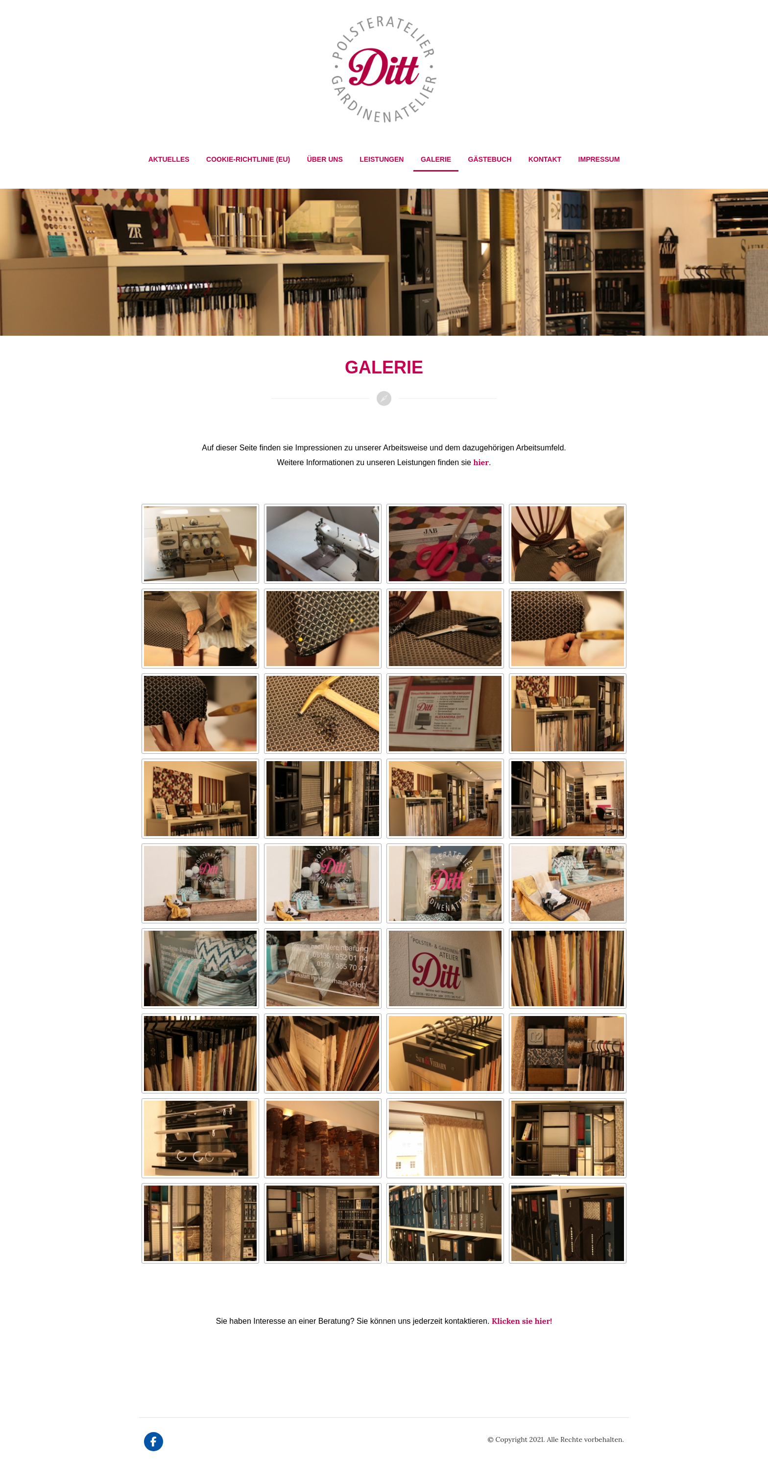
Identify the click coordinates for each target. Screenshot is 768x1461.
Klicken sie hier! (522, 1321)
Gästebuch (490, 159)
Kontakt (544, 159)
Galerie (436, 159)
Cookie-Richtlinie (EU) (248, 159)
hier (480, 462)
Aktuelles (169, 159)
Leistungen (382, 159)
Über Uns (325, 159)
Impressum (599, 159)
